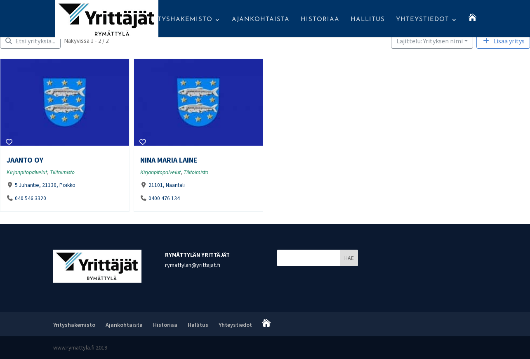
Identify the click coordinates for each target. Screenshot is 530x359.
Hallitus (368, 20)
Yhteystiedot (422, 20)
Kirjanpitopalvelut (27, 172)
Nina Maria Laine (169, 160)
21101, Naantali (166, 185)
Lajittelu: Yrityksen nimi (429, 41)
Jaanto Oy (25, 160)
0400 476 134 (163, 198)
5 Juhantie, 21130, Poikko (45, 185)
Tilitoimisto (62, 172)
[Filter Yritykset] (30, 41)
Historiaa (320, 20)
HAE (349, 258)
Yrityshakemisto (179, 20)
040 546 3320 (30, 198)
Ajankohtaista (261, 20)
